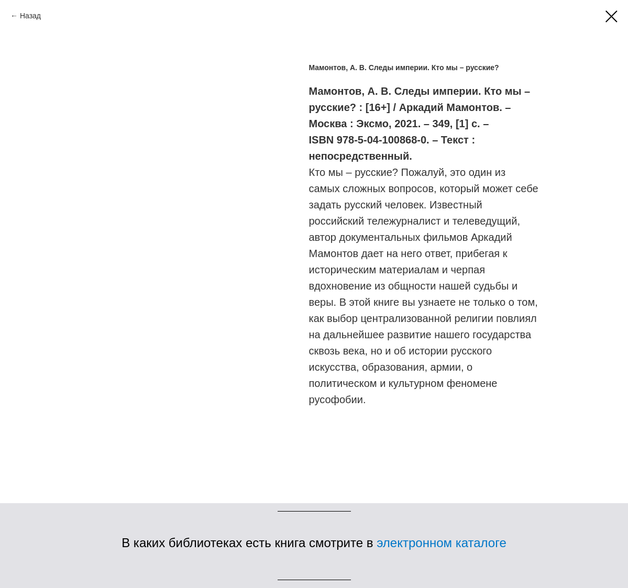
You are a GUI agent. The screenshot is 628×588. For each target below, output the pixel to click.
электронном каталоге (441, 543)
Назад (30, 16)
